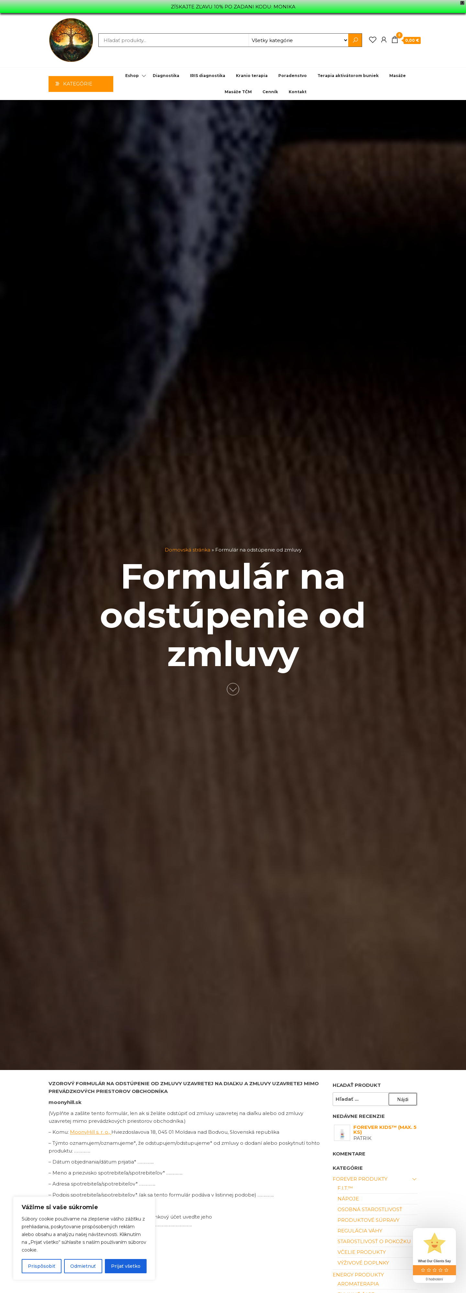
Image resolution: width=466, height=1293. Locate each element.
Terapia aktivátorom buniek (348, 75)
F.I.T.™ (345, 1188)
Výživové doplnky (363, 1263)
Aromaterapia (358, 1284)
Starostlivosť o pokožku (374, 1241)
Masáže (397, 75)
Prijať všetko (125, 1266)
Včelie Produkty (362, 1252)
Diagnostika (166, 75)
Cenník (270, 91)
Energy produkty (358, 1275)
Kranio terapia (252, 75)
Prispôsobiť (41, 1266)
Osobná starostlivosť (370, 1209)
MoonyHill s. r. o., (90, 1132)
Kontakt (297, 91)
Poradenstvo (292, 75)
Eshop (132, 75)
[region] (84, 1238)
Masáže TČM (238, 91)
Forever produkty (360, 1179)
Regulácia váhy (360, 1231)
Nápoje (348, 1199)
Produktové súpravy (368, 1220)
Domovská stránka (187, 550)
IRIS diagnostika (207, 75)
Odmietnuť (83, 1266)
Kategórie (77, 84)
